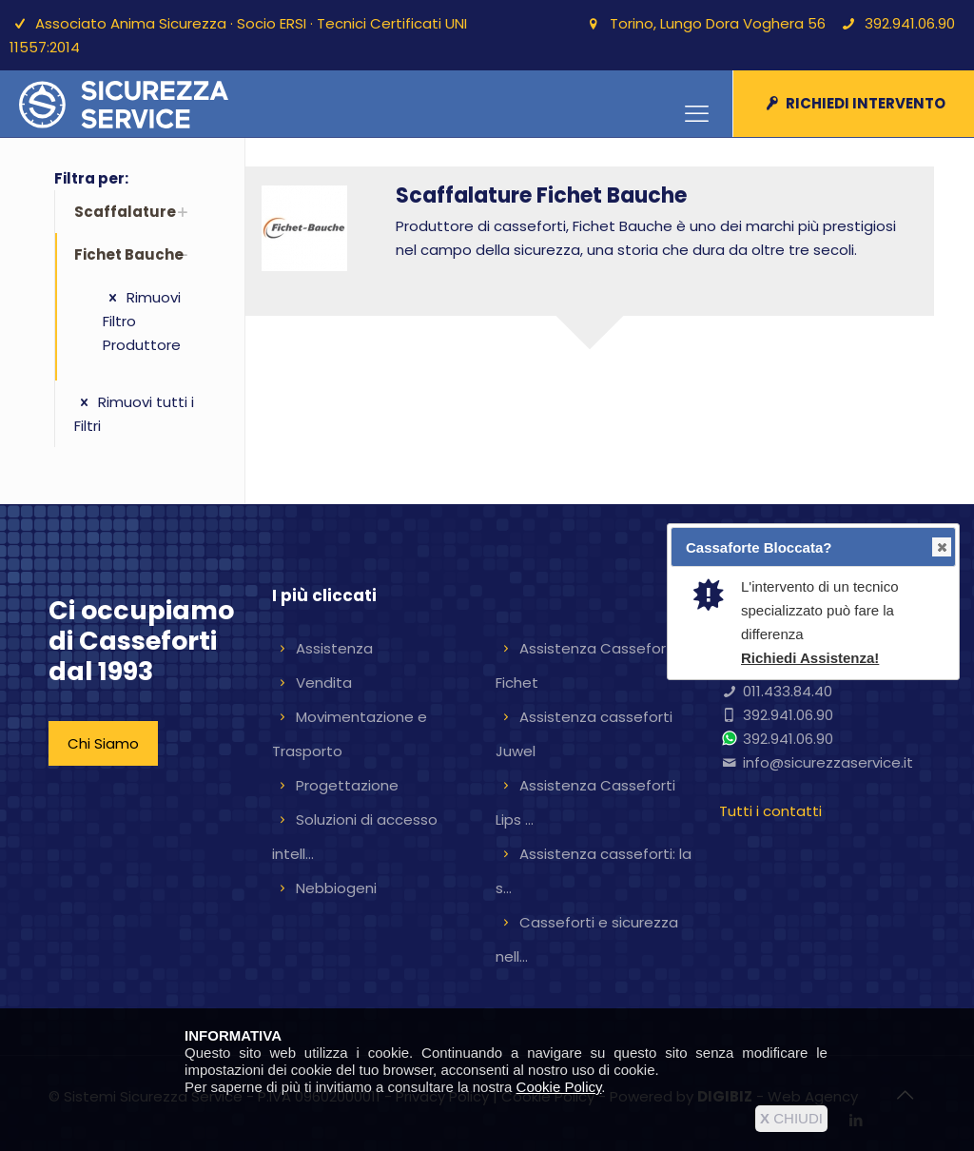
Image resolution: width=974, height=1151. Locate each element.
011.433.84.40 (787, 691)
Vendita (324, 683)
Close (940, 547)
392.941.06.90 (910, 23)
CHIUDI (791, 1118)
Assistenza (334, 648)
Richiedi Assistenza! (810, 658)
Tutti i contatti (770, 811)
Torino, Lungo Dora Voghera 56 (718, 23)
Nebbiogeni (336, 888)
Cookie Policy (559, 1087)
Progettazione (347, 785)
